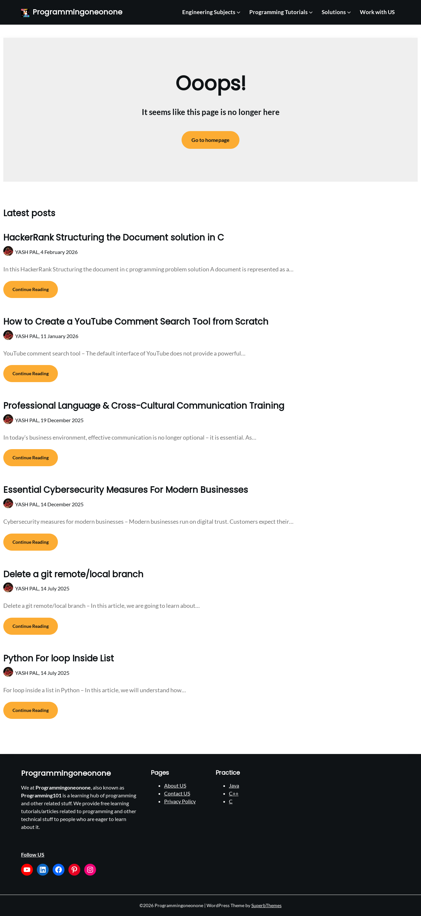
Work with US (377, 12)
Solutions (334, 12)
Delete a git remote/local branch (73, 574)
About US (175, 785)
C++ (233, 793)
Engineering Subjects (208, 12)
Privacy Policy (180, 801)
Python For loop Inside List (58, 658)
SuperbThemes (266, 905)
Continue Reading (30, 289)
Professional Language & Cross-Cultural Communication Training (143, 406)
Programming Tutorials (278, 12)
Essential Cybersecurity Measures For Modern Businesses (125, 490)
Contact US (177, 793)
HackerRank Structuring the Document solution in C (113, 237)
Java (234, 785)
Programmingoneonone (77, 12)
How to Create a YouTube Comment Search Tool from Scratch (135, 322)
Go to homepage (210, 140)
